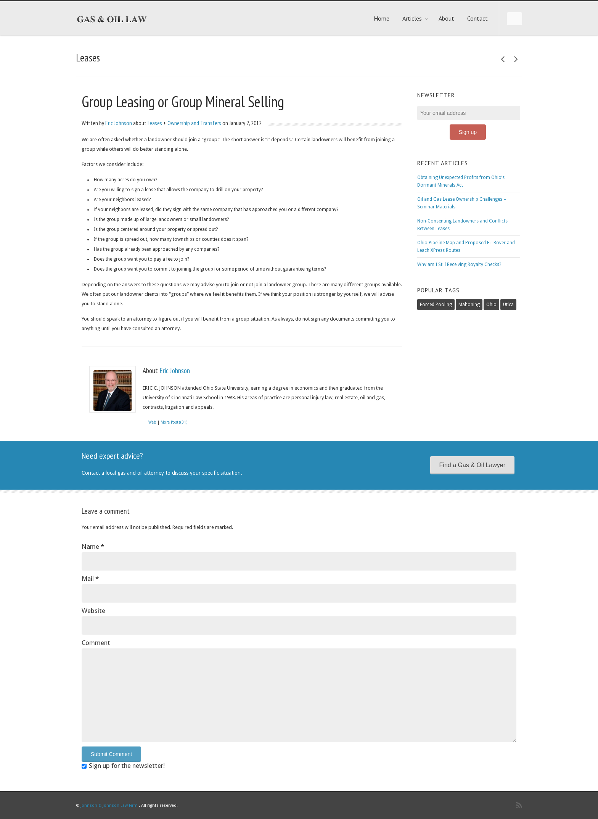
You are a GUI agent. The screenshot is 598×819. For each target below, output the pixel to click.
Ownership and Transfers (194, 123)
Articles (415, 18)
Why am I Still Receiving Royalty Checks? (459, 264)
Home (381, 18)
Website (93, 610)
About (446, 18)
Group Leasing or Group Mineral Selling (183, 101)
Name (93, 546)
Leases (155, 123)
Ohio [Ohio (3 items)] (491, 304)
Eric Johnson (118, 123)
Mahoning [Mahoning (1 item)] (469, 304)
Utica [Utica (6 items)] (508, 304)
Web (152, 422)
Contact (477, 18)
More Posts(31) (174, 422)
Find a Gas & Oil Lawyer (472, 465)
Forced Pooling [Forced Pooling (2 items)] (436, 304)
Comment (96, 642)
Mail (90, 578)
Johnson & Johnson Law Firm (109, 805)
